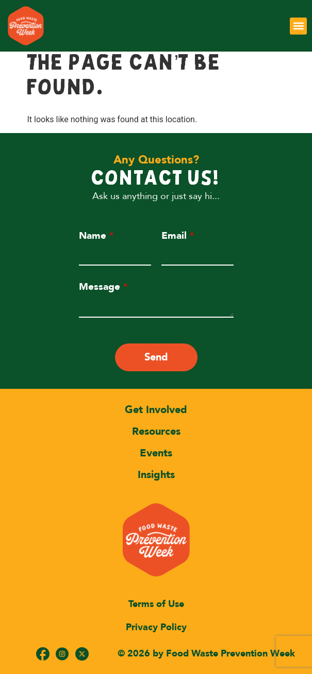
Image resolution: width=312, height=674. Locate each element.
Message (103, 286)
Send (156, 357)
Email (177, 235)
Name (96, 235)
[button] (298, 26)
